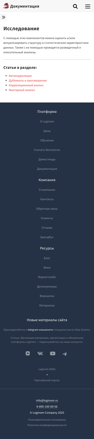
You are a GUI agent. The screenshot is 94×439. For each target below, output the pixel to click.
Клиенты (47, 218)
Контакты (47, 199)
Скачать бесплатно (47, 150)
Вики (47, 267)
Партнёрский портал (47, 380)
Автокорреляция (20, 76)
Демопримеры (47, 286)
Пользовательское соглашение (47, 419)
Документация (24, 6)
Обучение (47, 140)
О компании (47, 190)
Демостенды (47, 159)
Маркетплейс (47, 277)
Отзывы (47, 227)
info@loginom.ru (47, 400)
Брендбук (47, 237)
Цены (47, 131)
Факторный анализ (22, 90)
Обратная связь (47, 209)
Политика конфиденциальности (47, 425)
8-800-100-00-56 (47, 406)
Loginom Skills (46, 369)
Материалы (47, 305)
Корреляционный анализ (26, 85)
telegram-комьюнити (40, 329)
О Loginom (47, 121)
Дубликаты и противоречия (28, 80)
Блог (47, 258)
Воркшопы (47, 296)
